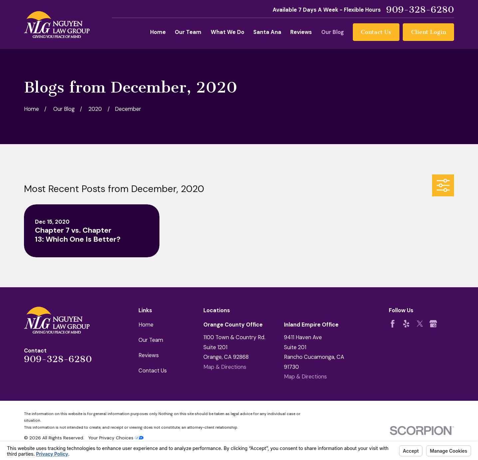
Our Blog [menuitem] (332, 32)
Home (145, 324)
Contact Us (376, 32)
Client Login (428, 32)
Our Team (150, 340)
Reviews (148, 355)
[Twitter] (420, 324)
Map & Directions (224, 366)
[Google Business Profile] (433, 324)
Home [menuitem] (158, 32)
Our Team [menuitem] (188, 32)
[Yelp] (406, 324)
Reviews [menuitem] (301, 32)
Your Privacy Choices (115, 438)
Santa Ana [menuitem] (267, 32)
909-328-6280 (420, 10)
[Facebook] (392, 324)
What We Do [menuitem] (227, 32)
